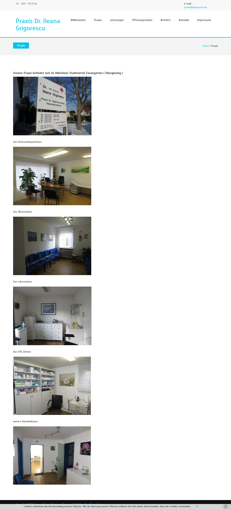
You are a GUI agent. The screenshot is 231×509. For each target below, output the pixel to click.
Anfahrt (166, 20)
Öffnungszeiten (142, 20)
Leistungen (117, 20)
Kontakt (184, 20)
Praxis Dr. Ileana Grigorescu (38, 24)
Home (205, 45)
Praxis (98, 20)
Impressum (204, 20)
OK (197, 506)
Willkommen (78, 20)
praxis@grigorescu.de (195, 7)
